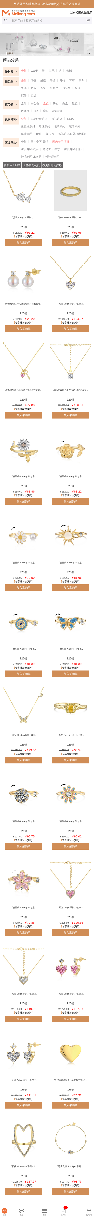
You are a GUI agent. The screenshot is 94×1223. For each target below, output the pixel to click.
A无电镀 (57, 111)
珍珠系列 (44, 126)
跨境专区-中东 (51, 149)
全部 (24, 70)
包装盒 (54, 88)
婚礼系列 (56, 118)
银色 (74, 103)
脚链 (77, 88)
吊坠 (81, 80)
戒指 (43, 80)
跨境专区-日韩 (73, 149)
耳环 (72, 80)
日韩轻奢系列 (39, 118)
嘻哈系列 (74, 126)
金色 (46, 103)
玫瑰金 (25, 111)
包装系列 (59, 126)
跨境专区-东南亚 (31, 156)
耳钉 (62, 80)
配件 (24, 95)
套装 (33, 88)
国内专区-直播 (61, 141)
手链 (52, 80)
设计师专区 (52, 156)
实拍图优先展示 (81, 12)
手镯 (24, 88)
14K (35, 111)
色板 (33, 95)
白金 (65, 103)
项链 (33, 80)
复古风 (50, 133)
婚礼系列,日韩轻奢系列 (72, 133)
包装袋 (66, 88)
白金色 (35, 103)
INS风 (70, 118)
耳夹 (43, 88)
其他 (51, 70)
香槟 (45, 111)
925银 (34, 70)
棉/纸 (68, 70)
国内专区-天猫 (39, 141)
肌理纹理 (26, 133)
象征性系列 (28, 126)
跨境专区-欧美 (30, 149)
